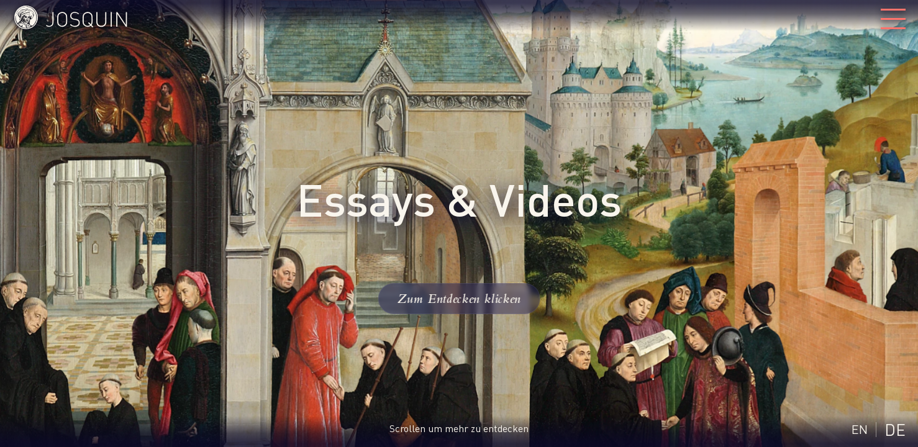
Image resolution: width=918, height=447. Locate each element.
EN (860, 429)
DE (895, 429)
